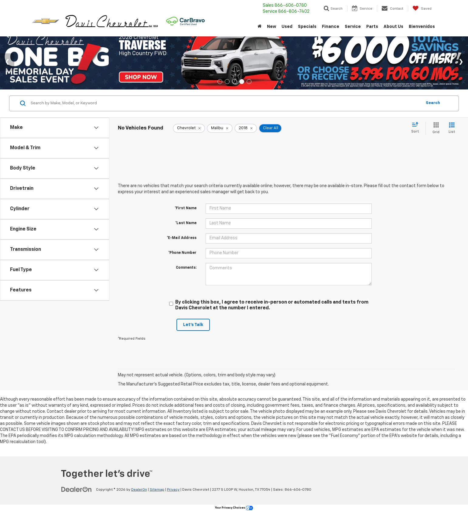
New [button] (271, 27)
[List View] (451, 128)
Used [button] (287, 27)
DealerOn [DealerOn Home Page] (139, 490)
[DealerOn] (76, 489)
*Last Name (185, 223)
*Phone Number (182, 253)
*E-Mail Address (181, 238)
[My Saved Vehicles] (422, 8)
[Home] (259, 26)
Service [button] (353, 27)
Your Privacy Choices (234, 507)
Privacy (173, 490)
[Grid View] (434, 128)
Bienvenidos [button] (422, 27)
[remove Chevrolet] (189, 128)
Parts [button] (372, 27)
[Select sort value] (416, 128)
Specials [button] (307, 27)
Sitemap (157, 490)
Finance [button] (330, 27)
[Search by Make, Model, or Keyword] (225, 103)
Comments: (186, 268)
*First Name (185, 208)
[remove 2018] (245, 128)
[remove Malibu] (220, 128)
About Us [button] (393, 27)
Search (433, 103)
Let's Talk (193, 325)
